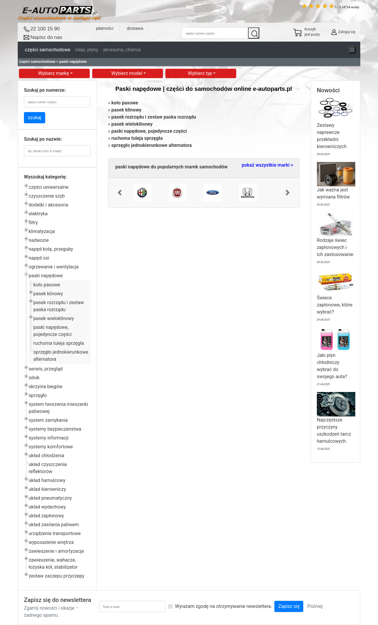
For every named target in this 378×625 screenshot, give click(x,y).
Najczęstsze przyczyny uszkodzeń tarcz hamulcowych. (336, 422)
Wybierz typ (200, 73)
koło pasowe (46, 285)
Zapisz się (288, 606)
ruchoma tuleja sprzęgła (58, 343)
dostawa (135, 28)
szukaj (34, 117)
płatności (104, 28)
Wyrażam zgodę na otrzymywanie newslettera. (223, 606)
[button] (119, 192)
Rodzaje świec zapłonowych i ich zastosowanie (336, 239)
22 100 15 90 (45, 29)
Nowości (328, 90)
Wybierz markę (54, 73)
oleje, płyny (86, 50)
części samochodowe (47, 50)
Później (314, 606)
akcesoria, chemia (122, 50)
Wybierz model (127, 73)
